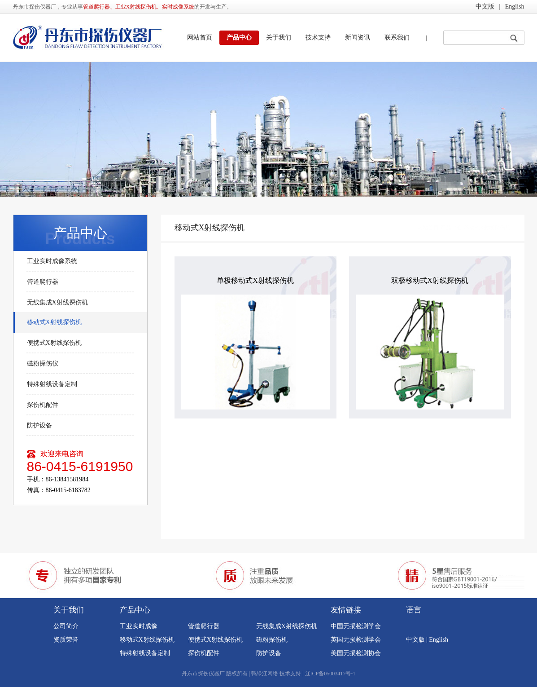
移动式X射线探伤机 (54, 322)
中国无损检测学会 (356, 626)
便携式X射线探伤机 (54, 342)
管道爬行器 (42, 281)
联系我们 (397, 37)
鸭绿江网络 (264, 673)
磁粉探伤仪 (42, 363)
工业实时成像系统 (52, 261)
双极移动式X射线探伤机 (429, 280)
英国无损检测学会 (356, 639)
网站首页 (199, 37)
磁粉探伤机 (272, 639)
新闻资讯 (357, 37)
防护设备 (39, 425)
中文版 (485, 6)
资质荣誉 (66, 639)
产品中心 (239, 37)
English (514, 6)
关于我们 (278, 37)
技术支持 (318, 37)
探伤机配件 (42, 404)
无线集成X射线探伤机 (57, 302)
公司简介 (66, 626)
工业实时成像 (138, 626)
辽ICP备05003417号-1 (330, 673)
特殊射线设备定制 (52, 384)
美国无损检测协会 (356, 653)
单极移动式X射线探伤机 (255, 280)
